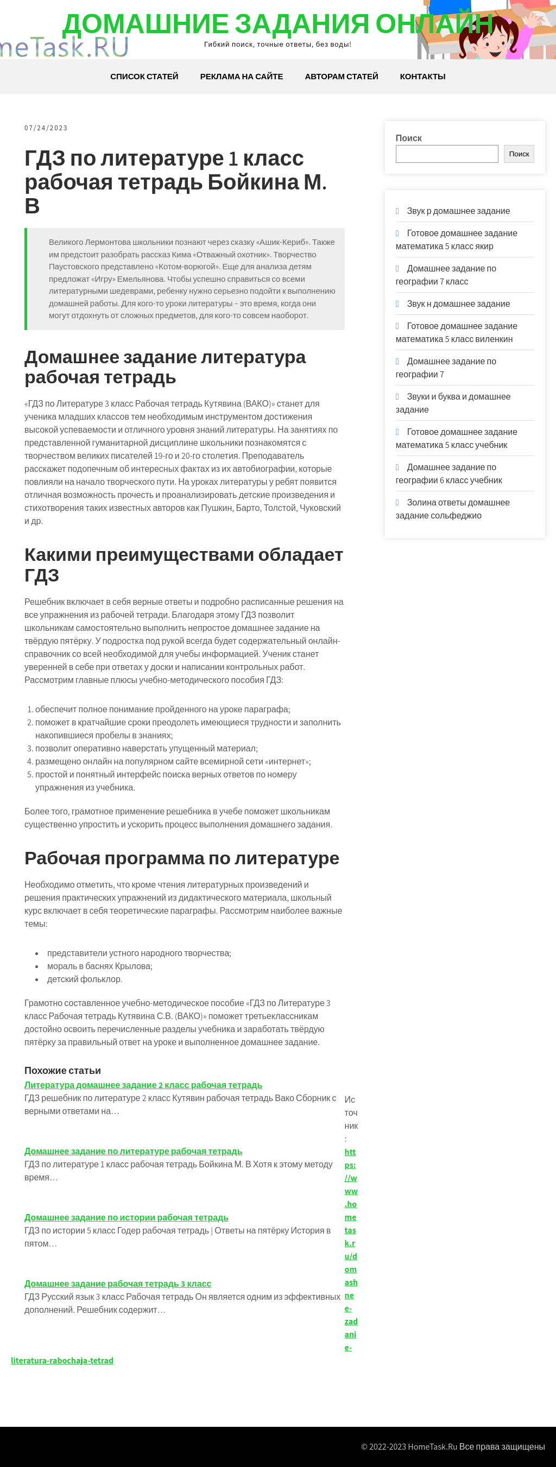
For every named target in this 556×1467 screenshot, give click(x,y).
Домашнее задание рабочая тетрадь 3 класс (117, 1283)
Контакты (423, 76)
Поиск (409, 138)
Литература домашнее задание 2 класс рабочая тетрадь (143, 1085)
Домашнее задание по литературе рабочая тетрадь (133, 1151)
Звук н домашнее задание (458, 303)
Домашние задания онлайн (278, 23)
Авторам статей (341, 76)
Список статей (144, 76)
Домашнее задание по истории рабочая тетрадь (126, 1217)
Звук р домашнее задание (458, 211)
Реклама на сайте (241, 76)
